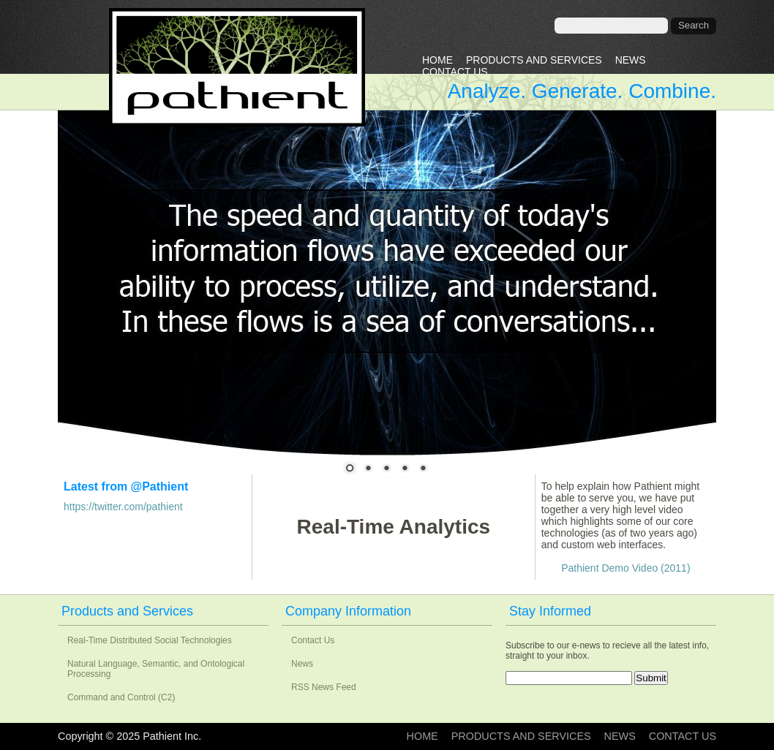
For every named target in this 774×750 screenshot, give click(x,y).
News (630, 60)
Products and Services (534, 60)
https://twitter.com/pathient (123, 506)
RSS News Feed (323, 687)
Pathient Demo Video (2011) (625, 568)
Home (437, 60)
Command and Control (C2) (121, 697)
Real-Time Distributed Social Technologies (149, 640)
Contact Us (455, 71)
